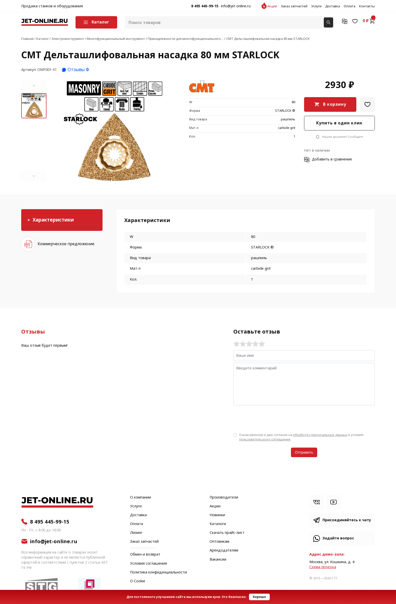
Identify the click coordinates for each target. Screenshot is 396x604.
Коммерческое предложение (66, 244)
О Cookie (137, 581)
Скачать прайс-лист (227, 532)
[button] (33, 85)
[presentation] (271, 418)
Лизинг (136, 532)
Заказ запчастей (294, 6)
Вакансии (218, 559)
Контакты (367, 6)
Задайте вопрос (338, 538)
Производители (224, 497)
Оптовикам (219, 541)
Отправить (304, 452)
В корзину (334, 104)
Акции (272, 6)
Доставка (332, 6)
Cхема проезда (322, 567)
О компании (140, 497)
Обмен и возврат (145, 554)
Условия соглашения (148, 563)
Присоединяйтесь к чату (347, 520)
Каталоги (218, 524)
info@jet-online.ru (236, 6)
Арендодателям (224, 550)
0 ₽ (369, 21)
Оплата (349, 6)
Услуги (316, 6)
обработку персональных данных (320, 434)
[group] (113, 130)
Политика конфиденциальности (158, 572)
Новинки (217, 515)
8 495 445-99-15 (204, 6)
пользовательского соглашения (264, 439)
